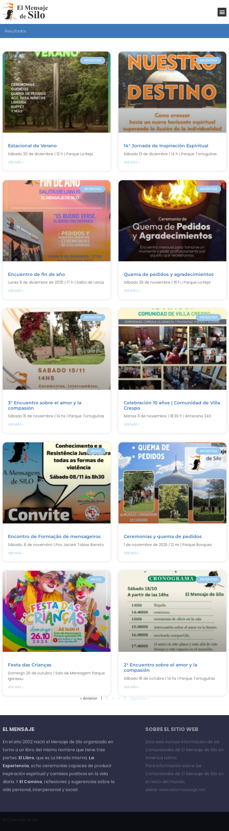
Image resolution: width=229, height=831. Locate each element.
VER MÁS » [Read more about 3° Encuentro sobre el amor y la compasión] (16, 424)
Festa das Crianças (29, 665)
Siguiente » (139, 698)
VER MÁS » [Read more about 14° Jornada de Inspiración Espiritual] (132, 162)
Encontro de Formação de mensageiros (54, 536)
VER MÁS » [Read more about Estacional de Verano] (16, 162)
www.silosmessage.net (182, 790)
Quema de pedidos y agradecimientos (169, 274)
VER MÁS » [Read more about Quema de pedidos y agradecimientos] (132, 290)
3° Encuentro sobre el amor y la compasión (44, 405)
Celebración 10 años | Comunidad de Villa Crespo (172, 405)
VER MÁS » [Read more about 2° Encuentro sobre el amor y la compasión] (132, 687)
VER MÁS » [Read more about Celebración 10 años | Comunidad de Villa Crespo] (132, 424)
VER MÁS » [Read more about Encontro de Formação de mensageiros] (16, 553)
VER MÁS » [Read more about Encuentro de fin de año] (16, 290)
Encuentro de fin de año (36, 274)
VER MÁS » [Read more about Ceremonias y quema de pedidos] (132, 553)
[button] (222, 12)
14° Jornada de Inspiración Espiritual (166, 145)
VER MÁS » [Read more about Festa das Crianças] (16, 687)
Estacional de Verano (32, 145)
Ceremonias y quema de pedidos (163, 536)
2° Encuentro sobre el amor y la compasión (160, 667)
